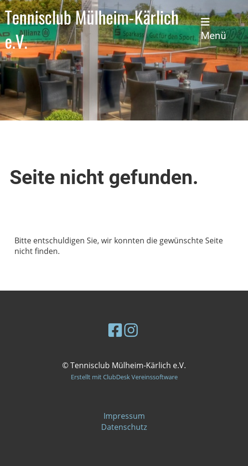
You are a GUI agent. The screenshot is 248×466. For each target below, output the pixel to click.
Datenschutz (124, 427)
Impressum (124, 416)
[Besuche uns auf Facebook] (115, 330)
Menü (213, 29)
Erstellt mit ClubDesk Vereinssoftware (124, 377)
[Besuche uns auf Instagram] (131, 330)
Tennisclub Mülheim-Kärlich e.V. (92, 29)
